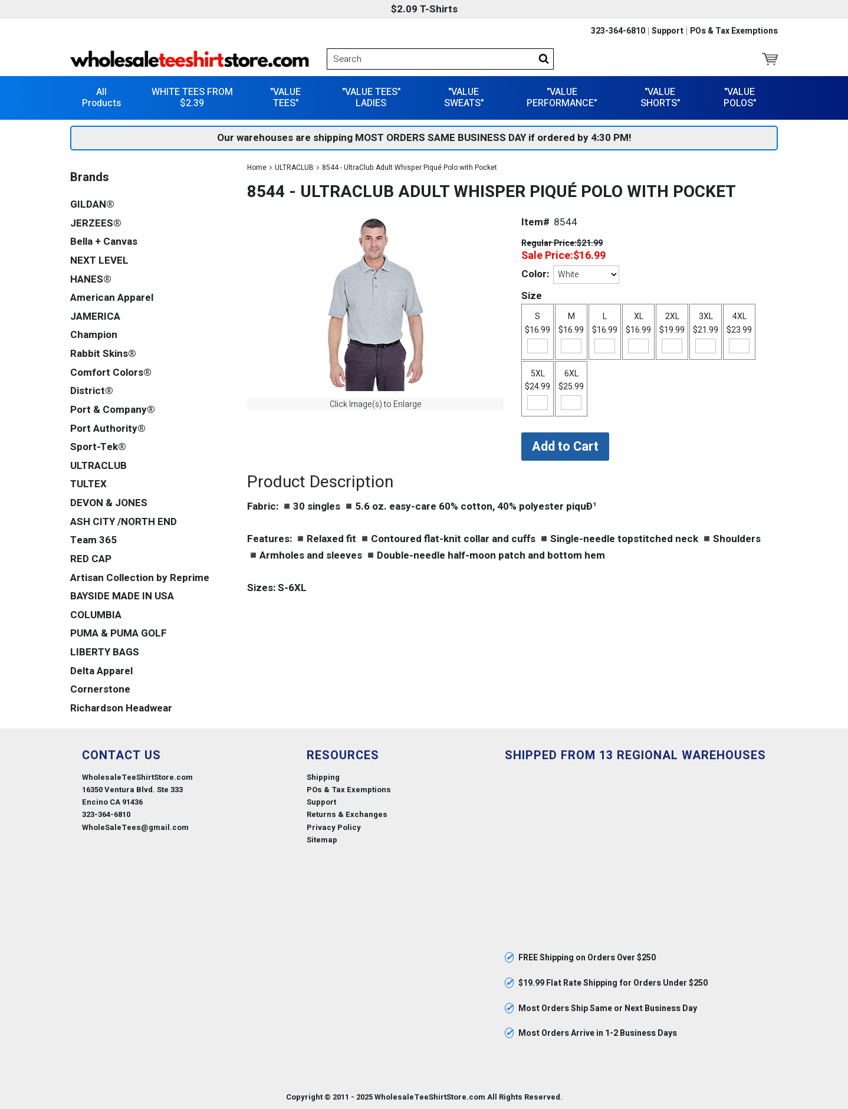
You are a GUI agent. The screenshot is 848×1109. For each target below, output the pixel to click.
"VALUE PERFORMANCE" (562, 97)
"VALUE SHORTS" (660, 97)
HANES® (90, 278)
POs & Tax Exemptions (734, 31)
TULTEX (88, 484)
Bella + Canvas (103, 241)
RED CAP (90, 558)
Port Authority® (108, 428)
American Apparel (111, 297)
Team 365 (93, 540)
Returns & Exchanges (347, 814)
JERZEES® (95, 222)
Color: (535, 273)
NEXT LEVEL (99, 259)
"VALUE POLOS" (740, 97)
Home (257, 167)
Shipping (323, 776)
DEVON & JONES (108, 502)
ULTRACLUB (294, 167)
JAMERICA (95, 316)
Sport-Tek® (98, 446)
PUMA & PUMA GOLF (118, 633)
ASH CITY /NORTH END (123, 521)
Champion (93, 334)
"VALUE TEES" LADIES (371, 97)
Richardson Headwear (121, 707)
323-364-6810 (618, 31)
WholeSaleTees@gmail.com (135, 826)
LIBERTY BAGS (104, 651)
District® (91, 390)
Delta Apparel (101, 670)
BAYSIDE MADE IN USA (122, 595)
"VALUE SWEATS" (464, 97)
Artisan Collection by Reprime (139, 577)
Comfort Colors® (111, 372)
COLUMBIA (95, 614)
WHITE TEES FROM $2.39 (192, 97)
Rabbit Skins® (103, 353)
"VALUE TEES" (285, 97)
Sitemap (322, 839)
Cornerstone (100, 689)
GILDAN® (92, 203)
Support (667, 31)
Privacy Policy (334, 826)
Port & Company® (112, 409)
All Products (101, 97)
